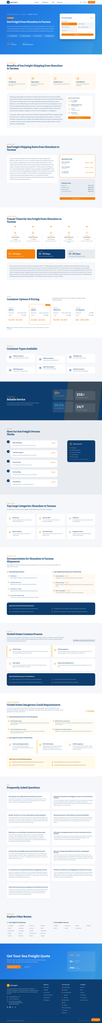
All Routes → (65, 1012)
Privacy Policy (83, 997)
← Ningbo (77, 925)
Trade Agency (46, 1000)
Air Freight (45, 990)
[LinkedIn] (10, 1007)
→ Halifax (31, 935)
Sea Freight (23, 14)
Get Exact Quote (77, 198)
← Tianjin (55, 928)
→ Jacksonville (43, 930)
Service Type (64, 21)
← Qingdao (88, 925)
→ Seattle (9, 928)
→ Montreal (20, 935)
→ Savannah (20, 928)
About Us (82, 987)
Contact (85, 2)
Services (37, 2)
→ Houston (31, 928)
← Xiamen (66, 928)
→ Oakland (42, 925)
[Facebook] (7, 1007)
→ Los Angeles (10, 925)
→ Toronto (9, 935)
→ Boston (20, 933)
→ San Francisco (32, 933)
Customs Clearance (48, 995)
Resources (60, 2)
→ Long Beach (21, 925)
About (53, 2)
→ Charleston (21, 930)
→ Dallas (41, 928)
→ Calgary (42, 935)
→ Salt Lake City (10, 930)
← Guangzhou (67, 925)
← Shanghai (55, 925)
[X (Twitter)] (12, 1007)
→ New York (31, 925)
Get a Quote (79, 117)
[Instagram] (15, 1007)
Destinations (45, 2)
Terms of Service (84, 1000)
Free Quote (95, 1019)
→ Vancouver (43, 933)
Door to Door (46, 992)
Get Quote (91, 2)
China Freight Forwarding (12, 14)
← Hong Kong (78, 928)
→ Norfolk (31, 930)
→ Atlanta (9, 933)
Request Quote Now (14, 966)
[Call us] (81, 2)
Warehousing (46, 997)
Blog (81, 990)
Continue (77, 34)
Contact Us (26, 966)
